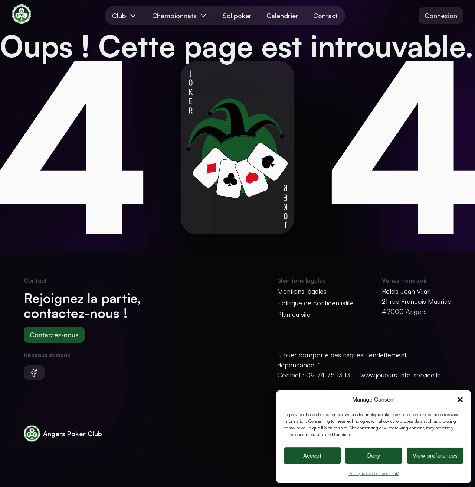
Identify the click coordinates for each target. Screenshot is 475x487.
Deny (373, 455)
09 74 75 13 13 (328, 375)
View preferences (435, 455)
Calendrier (282, 16)
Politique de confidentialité (373, 473)
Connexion (441, 16)
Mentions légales (302, 291)
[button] (460, 399)
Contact (325, 16)
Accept (312, 455)
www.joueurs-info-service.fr (400, 375)
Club (124, 15)
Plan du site (294, 314)
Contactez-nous (54, 335)
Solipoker (237, 16)
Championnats (180, 15)
